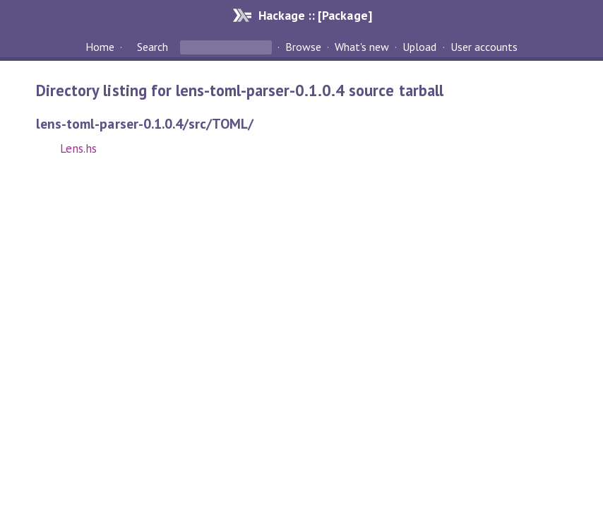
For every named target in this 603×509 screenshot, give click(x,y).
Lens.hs (78, 148)
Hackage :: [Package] (314, 15)
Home (99, 47)
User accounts (484, 47)
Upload (419, 47)
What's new (362, 47)
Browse (303, 47)
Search (152, 47)
